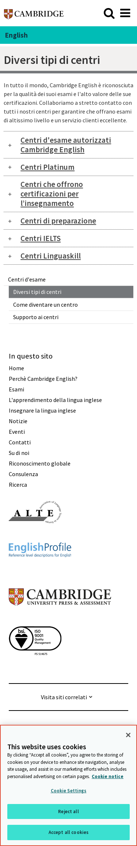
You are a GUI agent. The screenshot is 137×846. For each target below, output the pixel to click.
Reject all (68, 811)
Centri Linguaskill (50, 256)
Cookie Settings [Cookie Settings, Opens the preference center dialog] (69, 791)
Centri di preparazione (58, 221)
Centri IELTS (40, 238)
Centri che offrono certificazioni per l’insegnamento (51, 193)
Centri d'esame (27, 279)
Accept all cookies (68, 832)
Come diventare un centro (45, 304)
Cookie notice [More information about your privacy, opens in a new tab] (107, 776)
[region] (68, 785)
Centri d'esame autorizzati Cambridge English (65, 144)
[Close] (128, 735)
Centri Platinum (47, 167)
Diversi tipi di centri (37, 291)
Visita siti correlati (64, 697)
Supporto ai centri (35, 317)
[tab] (68, 144)
